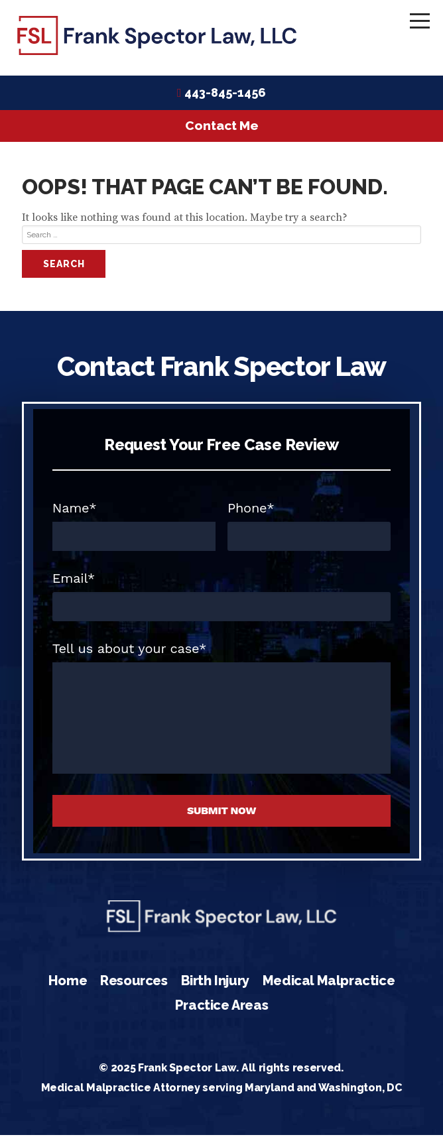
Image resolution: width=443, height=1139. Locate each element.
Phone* (251, 512)
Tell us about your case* (129, 652)
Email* (73, 582)
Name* (74, 512)
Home (67, 984)
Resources (133, 984)
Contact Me (222, 129)
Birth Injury (215, 984)
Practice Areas (221, 1009)
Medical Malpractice (329, 984)
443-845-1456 (225, 96)
